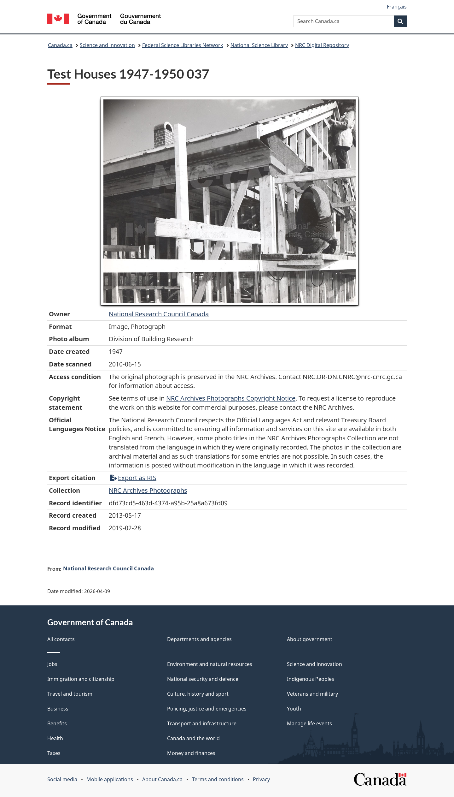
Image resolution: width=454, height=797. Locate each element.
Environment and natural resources (209, 664)
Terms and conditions (218, 779)
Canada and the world (193, 738)
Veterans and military (312, 693)
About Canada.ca (162, 779)
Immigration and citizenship (80, 678)
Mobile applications (109, 779)
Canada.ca (60, 45)
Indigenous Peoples (310, 678)
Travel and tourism (69, 693)
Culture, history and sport (198, 693)
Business (57, 708)
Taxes (54, 753)
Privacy (261, 779)
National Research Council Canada (159, 314)
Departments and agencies (199, 639)
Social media (62, 779)
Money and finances (191, 753)
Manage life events (309, 723)
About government (309, 639)
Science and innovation (107, 45)
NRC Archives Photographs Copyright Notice (230, 398)
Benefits (57, 723)
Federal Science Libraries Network (182, 45)
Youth (294, 708)
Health (55, 738)
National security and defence (202, 678)
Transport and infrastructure (201, 723)
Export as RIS (133, 477)
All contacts (61, 639)
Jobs (52, 664)
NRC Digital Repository (322, 45)
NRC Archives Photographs (148, 490)
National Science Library (259, 45)
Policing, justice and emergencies (207, 708)
